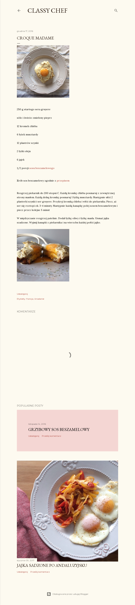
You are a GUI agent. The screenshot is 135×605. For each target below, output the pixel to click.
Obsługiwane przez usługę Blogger (67, 594)
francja (29, 298)
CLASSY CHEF (47, 10)
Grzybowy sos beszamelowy (58, 429)
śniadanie (39, 298)
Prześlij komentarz (51, 436)
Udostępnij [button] (22, 294)
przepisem (63, 180)
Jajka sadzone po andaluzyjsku (52, 565)
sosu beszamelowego (41, 168)
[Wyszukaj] (116, 9)
